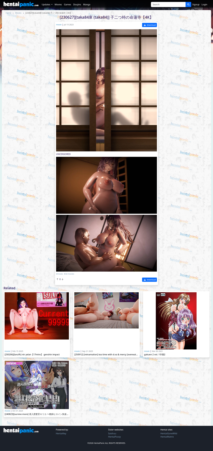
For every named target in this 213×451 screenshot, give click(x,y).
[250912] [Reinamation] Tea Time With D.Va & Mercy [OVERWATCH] (106, 354)
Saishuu (112, 433)
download (150, 25)
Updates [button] (46, 4)
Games (67, 4)
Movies (58, 4)
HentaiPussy (114, 436)
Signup (195, 4)
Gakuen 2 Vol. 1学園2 (154, 354)
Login (204, 4)
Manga (86, 4)
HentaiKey (61, 433)
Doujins (77, 4)
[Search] (168, 4)
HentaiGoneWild (168, 433)
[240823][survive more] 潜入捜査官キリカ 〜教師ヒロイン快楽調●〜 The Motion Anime (37, 414)
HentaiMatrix (167, 436)
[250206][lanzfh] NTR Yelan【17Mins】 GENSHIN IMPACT (32, 354)
